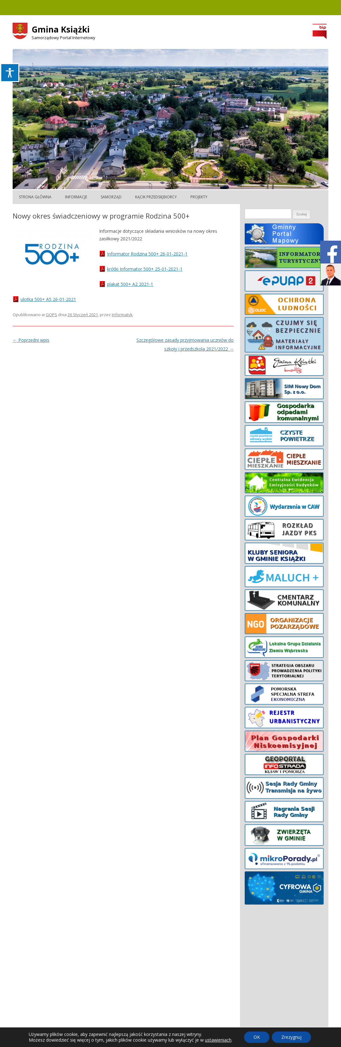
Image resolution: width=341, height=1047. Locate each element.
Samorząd (111, 197)
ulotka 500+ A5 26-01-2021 (48, 299)
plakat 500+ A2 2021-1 (130, 284)
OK (257, 1037)
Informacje (76, 197)
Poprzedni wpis (31, 340)
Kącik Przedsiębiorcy (156, 197)
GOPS (51, 314)
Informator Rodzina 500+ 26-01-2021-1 (147, 254)
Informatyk (122, 314)
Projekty (198, 197)
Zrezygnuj (291, 1037)
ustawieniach (218, 1040)
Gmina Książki (61, 29)
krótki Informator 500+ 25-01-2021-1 (144, 269)
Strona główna (35, 197)
